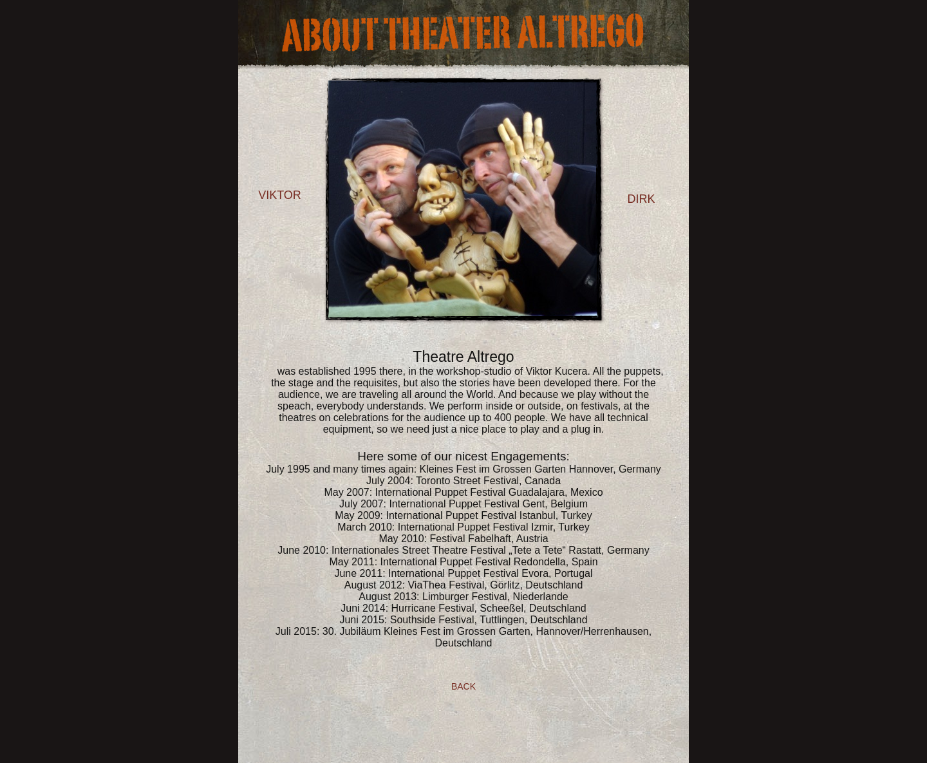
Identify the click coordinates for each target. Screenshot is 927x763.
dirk (641, 199)
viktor (279, 195)
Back (463, 686)
